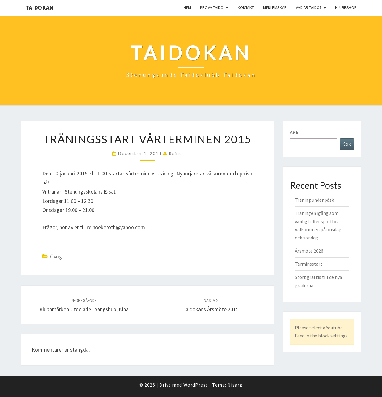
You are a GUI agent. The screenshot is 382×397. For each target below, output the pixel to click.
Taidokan (39, 7)
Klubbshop (346, 7)
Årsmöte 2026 (309, 251)
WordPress (195, 385)
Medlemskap (275, 7)
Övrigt (57, 256)
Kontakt (246, 7)
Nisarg (235, 385)
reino (175, 153)
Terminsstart (308, 264)
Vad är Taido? (308, 7)
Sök (294, 133)
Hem (187, 7)
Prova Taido (212, 7)
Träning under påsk (314, 200)
